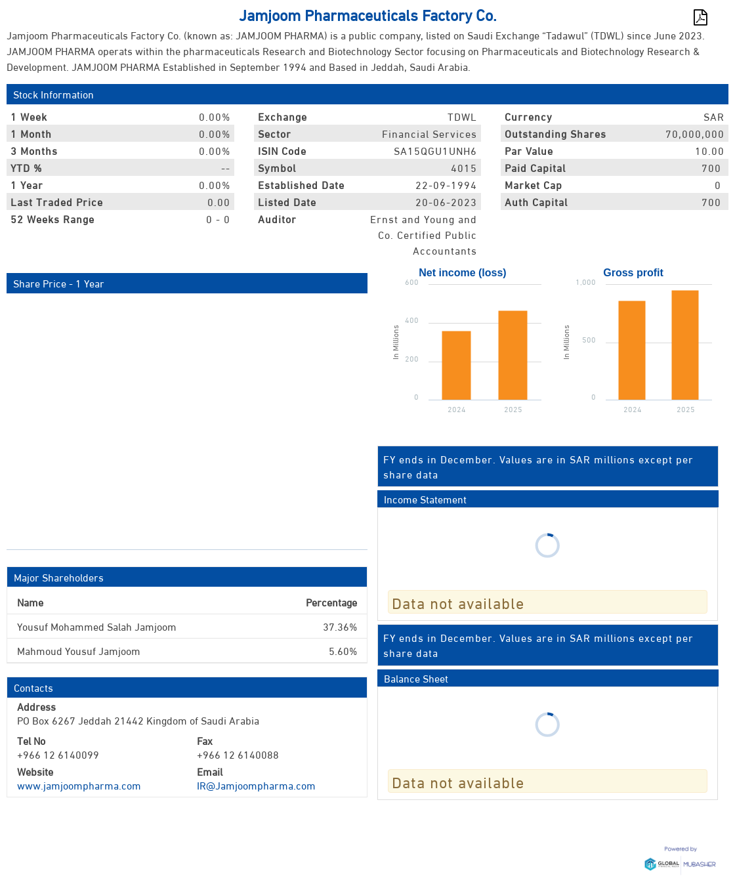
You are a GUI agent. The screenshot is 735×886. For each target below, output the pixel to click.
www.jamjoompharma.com (79, 784)
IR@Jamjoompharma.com (256, 784)
